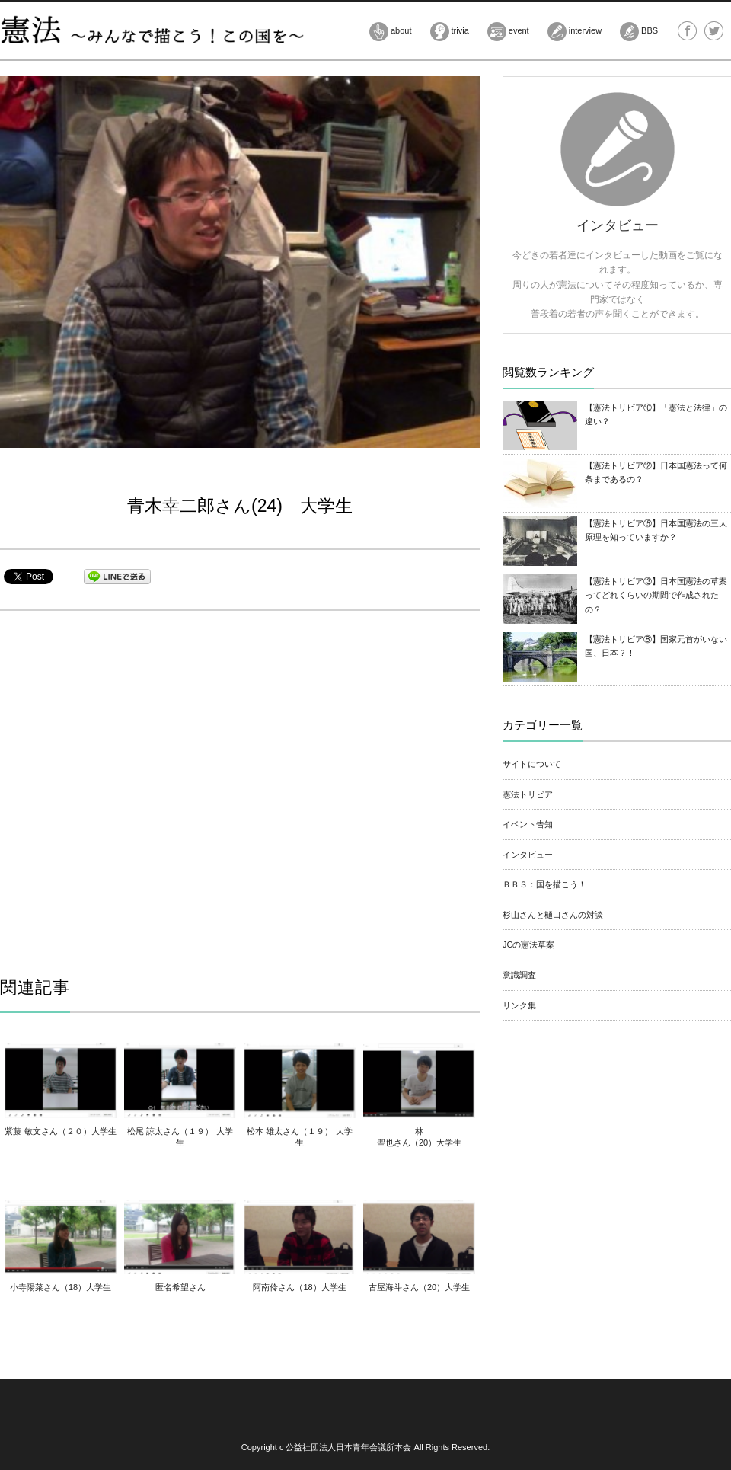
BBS (639, 31)
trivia (449, 31)
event (508, 31)
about (390, 31)
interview (574, 31)
